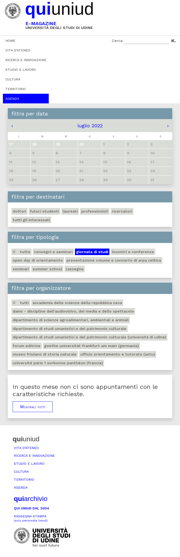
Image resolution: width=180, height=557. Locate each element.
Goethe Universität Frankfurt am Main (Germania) (91, 345)
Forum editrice (27, 345)
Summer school (47, 269)
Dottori (19, 211)
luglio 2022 (90, 126)
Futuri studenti (44, 211)
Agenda (12, 98)
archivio (30, 498)
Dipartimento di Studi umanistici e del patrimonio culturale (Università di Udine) (89, 337)
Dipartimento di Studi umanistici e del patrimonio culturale (69, 328)
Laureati (70, 211)
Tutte (21, 252)
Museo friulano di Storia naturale (45, 354)
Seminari (21, 269)
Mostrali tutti (32, 406)
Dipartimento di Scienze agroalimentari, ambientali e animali (71, 320)
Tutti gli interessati (31, 220)
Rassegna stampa (31, 518)
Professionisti (94, 211)
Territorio (15, 89)
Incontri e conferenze (133, 252)
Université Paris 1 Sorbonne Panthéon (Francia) (58, 363)
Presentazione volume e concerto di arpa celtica (113, 260)
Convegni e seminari (53, 252)
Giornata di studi (92, 252)
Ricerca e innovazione (25, 60)
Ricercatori (122, 211)
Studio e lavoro (20, 69)
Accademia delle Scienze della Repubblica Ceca (77, 302)
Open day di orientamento (38, 260)
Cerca (117, 40)
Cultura (12, 79)
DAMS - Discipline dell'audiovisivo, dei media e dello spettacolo (73, 311)
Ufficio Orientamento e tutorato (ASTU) (117, 354)
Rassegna (74, 269)
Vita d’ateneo (17, 50)
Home (10, 41)
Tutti (21, 302)
